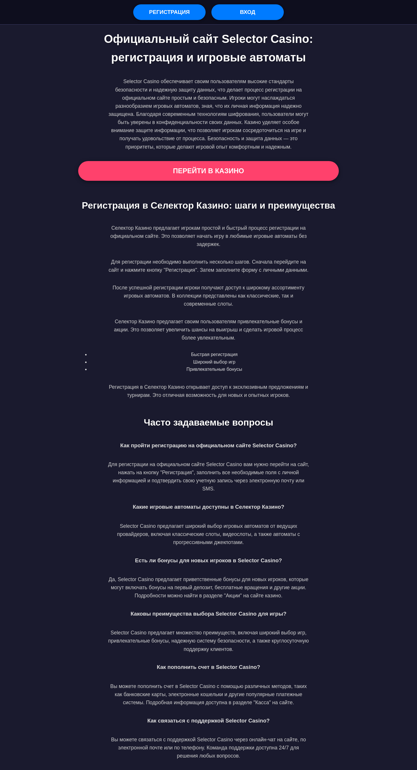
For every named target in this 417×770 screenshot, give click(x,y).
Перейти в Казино (208, 171)
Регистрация (169, 12)
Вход (247, 12)
